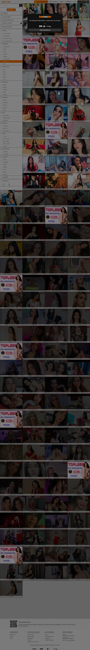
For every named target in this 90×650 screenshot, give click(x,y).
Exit (45, 23)
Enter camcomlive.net (45, 30)
